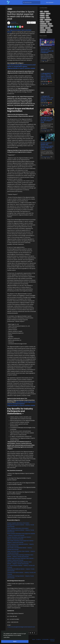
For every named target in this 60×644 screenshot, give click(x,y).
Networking (43, 26)
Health (42, 21)
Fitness (42, 17)
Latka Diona (44, 60)
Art (41, 11)
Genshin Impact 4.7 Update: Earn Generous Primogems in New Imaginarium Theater (47, 146)
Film (47, 15)
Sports (50, 30)
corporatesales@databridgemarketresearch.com (21, 627)
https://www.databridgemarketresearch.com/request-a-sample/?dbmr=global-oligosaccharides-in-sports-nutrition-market (21, 66)
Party (42, 28)
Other (9, 9)
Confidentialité (45, 639)
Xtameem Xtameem (46, 129)
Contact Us (52, 639)
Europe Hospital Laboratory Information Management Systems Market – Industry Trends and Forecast (20, 524)
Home (47, 21)
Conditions (38, 639)
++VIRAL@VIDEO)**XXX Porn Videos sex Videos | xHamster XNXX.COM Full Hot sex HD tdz (47, 76)
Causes (46, 11)
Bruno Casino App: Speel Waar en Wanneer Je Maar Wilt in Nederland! (47, 50)
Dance (48, 13)
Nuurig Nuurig (44, 83)
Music (49, 24)
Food (47, 17)
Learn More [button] (6, 637)
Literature (43, 24)
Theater (42, 32)
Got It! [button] (14, 641)
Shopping (43, 30)
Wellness (49, 32)
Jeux (41, 19)
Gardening (48, 19)
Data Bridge (13, 22)
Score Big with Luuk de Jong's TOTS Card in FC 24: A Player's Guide (47, 120)
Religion (48, 28)
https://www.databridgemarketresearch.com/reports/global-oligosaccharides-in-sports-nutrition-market (21, 403)
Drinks (42, 15)
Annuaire (52, 641)
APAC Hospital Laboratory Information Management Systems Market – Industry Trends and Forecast (20, 530)
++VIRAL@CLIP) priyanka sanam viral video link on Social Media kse (47, 99)
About (33, 639)
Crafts (42, 13)
